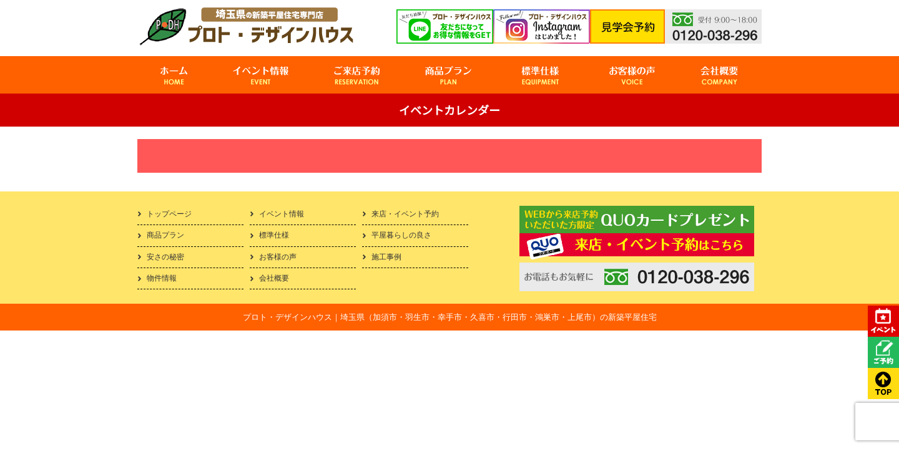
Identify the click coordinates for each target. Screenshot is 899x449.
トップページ (169, 214)
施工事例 (386, 257)
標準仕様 (274, 235)
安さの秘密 (165, 257)
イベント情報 (281, 214)
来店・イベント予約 (405, 214)
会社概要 (274, 278)
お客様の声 (278, 257)
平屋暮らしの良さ (401, 235)
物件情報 (162, 278)
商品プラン (165, 235)
